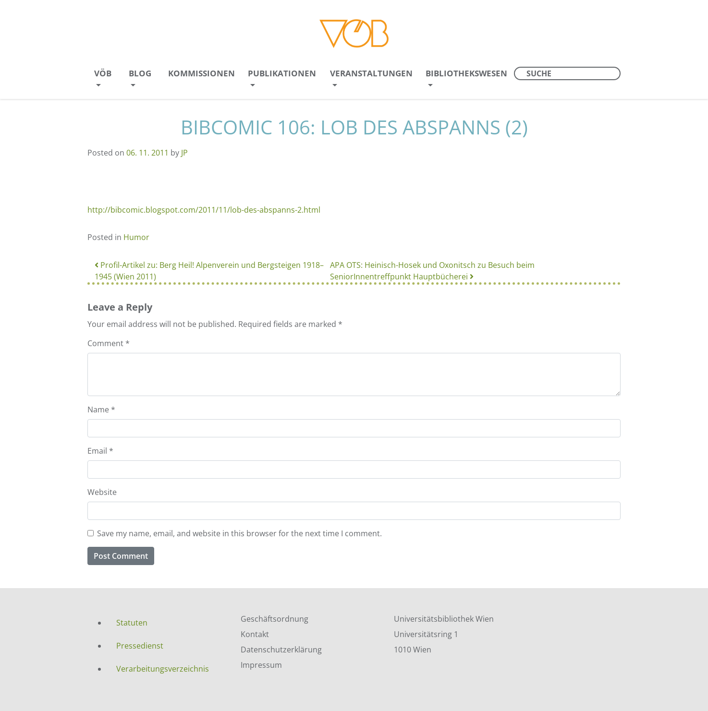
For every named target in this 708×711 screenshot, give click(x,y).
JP (184, 152)
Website (102, 492)
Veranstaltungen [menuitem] (371, 73)
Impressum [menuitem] (261, 665)
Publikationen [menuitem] (282, 73)
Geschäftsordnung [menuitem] (274, 619)
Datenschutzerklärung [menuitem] (281, 649)
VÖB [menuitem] (102, 73)
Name (101, 409)
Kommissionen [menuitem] (201, 73)
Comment (108, 343)
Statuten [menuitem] (131, 622)
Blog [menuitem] (140, 73)
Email (100, 451)
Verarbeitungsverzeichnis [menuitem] (162, 668)
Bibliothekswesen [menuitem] (466, 73)
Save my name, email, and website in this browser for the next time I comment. (239, 533)
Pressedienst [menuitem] (139, 645)
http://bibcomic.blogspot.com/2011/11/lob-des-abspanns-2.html (203, 210)
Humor (136, 237)
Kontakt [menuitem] (255, 634)
